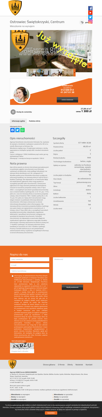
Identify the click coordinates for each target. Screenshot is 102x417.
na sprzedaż (63, 394)
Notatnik (79, 365)
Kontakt (89, 365)
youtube (90, 12)
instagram (90, 21)
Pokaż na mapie (89, 60)
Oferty (70, 365)
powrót (88, 22)
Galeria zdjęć (89, 65)
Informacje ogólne (18, 121)
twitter (90, 17)
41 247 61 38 (67, 92)
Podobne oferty (34, 121)
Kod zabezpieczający (19, 341)
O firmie (61, 365)
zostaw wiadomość (67, 99)
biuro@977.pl (67, 87)
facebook (90, 8)
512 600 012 (67, 89)
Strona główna (49, 365)
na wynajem (20, 394)
